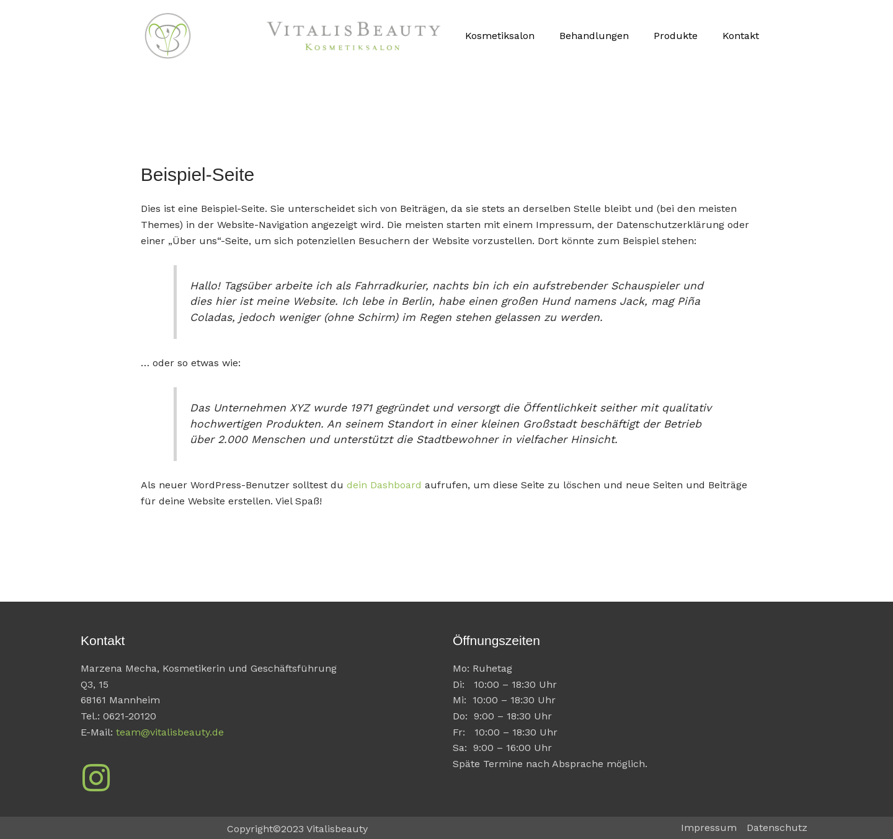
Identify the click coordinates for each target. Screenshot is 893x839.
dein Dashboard (384, 485)
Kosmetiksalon (500, 36)
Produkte (676, 36)
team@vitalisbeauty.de (170, 732)
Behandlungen (594, 36)
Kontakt (740, 36)
